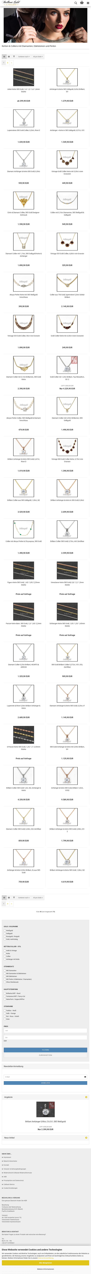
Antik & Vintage (10, 950)
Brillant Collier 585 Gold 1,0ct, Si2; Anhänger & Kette (23, 789)
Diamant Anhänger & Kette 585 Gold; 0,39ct (23, 171)
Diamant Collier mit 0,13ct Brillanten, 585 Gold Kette (23, 378)
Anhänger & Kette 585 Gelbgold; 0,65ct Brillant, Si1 (67, 90)
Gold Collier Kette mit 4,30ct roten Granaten (67, 336)
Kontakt (6, 1165)
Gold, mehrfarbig (11, 939)
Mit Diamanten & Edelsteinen (15, 973)
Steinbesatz (9, 966)
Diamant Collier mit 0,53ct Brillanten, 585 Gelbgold (67, 419)
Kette (7, 953)
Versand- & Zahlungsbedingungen (15, 1169)
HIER (25, 1200)
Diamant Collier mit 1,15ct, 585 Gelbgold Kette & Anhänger (24, 255)
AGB (5, 1177)
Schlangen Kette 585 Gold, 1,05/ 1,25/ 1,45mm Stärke (67, 625)
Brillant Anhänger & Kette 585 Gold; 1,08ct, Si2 (67, 870)
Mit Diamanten (10, 970)
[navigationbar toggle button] (88, 3)
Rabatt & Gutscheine (10, 1161)
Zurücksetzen (45, 1055)
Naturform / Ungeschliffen (14, 999)
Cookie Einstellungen (10, 1188)
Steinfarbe (8, 1006)
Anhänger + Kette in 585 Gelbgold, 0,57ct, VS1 (67, 130)
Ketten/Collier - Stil (12, 946)
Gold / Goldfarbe (11, 926)
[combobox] (24, 56)
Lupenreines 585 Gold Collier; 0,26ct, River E (23, 130)
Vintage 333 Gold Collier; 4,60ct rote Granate (67, 254)
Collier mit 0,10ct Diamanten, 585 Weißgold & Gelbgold (67, 214)
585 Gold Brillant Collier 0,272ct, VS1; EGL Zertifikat (67, 666)
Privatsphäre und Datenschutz (14, 1180)
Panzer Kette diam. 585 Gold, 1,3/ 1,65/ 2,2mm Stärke (23, 625)
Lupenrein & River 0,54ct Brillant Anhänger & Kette (23, 707)
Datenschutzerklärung (45, 1258)
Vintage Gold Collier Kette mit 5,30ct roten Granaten (67, 172)
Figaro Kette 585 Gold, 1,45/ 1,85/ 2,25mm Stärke (23, 583)
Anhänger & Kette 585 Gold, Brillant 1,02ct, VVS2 (67, 789)
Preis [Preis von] (6, 1026)
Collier (7, 956)
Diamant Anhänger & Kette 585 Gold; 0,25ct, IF (67, 706)
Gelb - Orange (10, 1013)
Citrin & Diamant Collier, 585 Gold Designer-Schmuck (23, 214)
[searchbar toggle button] (76, 3)
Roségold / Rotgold (11, 936)
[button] (4, 56)
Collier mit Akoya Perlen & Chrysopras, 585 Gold (24, 541)
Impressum (7, 1157)
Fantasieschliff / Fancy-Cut (14, 996)
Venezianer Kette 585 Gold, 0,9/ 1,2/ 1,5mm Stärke (67, 583)
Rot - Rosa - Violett (11, 1016)
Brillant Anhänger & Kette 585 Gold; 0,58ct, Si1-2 (67, 830)
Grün (7, 1019)
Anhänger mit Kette (11, 959)
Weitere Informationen (45, 1269)
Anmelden (45, 1083)
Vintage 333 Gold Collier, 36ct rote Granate (24, 336)
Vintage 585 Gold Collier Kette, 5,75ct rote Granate (67, 460)
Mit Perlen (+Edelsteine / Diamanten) (18, 979)
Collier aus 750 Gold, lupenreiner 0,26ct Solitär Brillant (67, 296)
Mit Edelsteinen (10, 976)
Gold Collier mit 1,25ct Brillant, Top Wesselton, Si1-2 (67, 378)
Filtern (45, 1050)
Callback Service (9, 1184)
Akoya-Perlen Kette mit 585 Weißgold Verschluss (23, 296)
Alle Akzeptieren (45, 1263)
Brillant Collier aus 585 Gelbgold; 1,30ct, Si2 (23, 500)
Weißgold (8, 930)
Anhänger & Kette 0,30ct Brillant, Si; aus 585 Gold (23, 871)
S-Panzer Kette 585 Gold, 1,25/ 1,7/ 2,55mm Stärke (23, 748)
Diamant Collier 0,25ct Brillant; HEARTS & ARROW (23, 666)
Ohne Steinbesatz (11, 982)
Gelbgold (8, 933)
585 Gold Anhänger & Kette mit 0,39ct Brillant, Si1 (67, 748)
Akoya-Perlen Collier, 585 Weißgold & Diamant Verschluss (23, 419)
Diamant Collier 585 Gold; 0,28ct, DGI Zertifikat (23, 829)
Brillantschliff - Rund (12, 993)
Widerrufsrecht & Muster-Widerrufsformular (18, 1173)
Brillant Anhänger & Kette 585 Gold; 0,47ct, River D (24, 460)
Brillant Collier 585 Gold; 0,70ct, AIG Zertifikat (67, 541)
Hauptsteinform (11, 989)
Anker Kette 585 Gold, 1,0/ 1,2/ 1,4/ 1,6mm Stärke (23, 90)
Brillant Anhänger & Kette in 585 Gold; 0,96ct (67, 500)
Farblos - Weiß (10, 1010)
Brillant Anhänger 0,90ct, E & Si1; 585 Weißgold (45, 1121)
